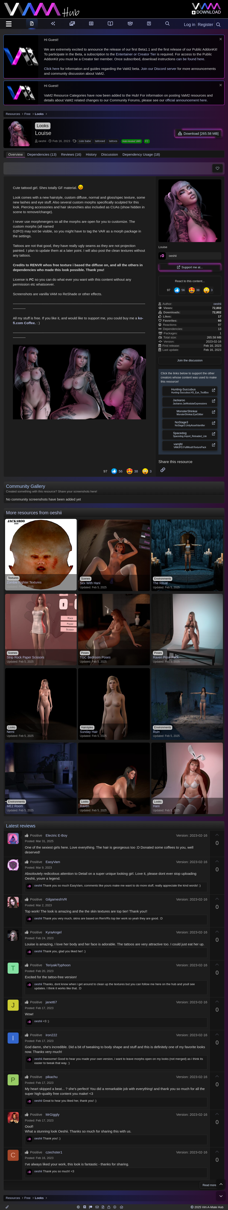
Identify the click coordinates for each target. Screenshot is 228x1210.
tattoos (109, 139)
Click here (51, 69)
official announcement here (186, 100)
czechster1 (54, 1148)
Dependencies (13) (42, 150)
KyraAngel (53, 928)
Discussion (109, 150)
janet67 (51, 998)
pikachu (52, 1073)
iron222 (51, 1031)
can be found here (190, 59)
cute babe (81, 139)
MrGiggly (52, 1110)
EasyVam (53, 858)
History (91, 150)
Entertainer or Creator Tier (136, 54)
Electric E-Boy (56, 831)
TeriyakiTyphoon (58, 961)
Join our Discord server (158, 69)
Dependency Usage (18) (141, 150)
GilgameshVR (56, 895)
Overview (15, 150)
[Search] (218, 25)
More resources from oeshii (34, 508)
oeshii (38, 139)
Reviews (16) (71, 150)
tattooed (96, 139)
